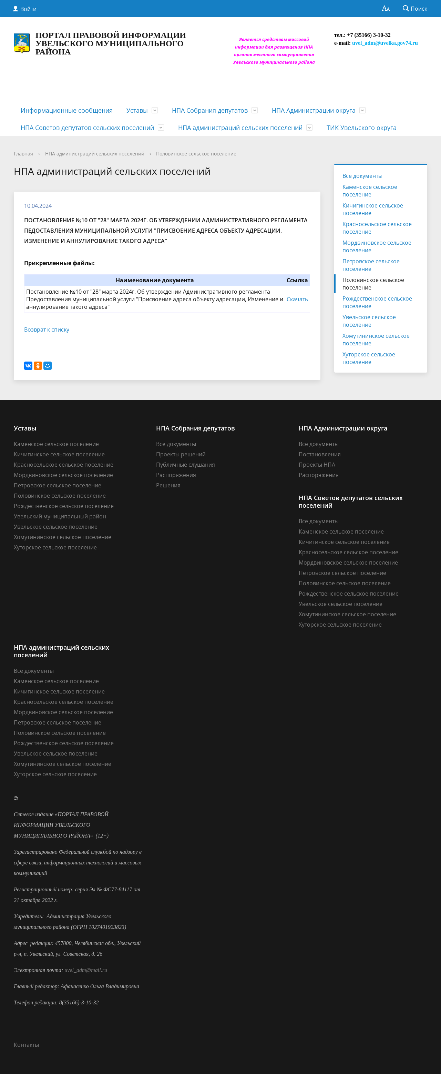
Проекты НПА (317, 464)
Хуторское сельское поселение (368, 358)
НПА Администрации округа (314, 110)
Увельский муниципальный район (60, 516)
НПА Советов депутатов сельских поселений (87, 127)
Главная (23, 153)
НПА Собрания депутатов (210, 110)
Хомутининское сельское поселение (376, 339)
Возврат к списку (46, 329)
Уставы (137, 110)
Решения (168, 485)
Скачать (297, 299)
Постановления (320, 454)
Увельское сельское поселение (369, 320)
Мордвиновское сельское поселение (376, 246)
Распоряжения (176, 475)
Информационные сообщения (67, 110)
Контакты (26, 1044)
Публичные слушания (185, 464)
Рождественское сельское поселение (377, 302)
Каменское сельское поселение (369, 190)
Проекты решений (181, 454)
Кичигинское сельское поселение (372, 209)
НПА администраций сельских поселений (240, 127)
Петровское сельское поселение (371, 265)
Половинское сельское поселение (196, 153)
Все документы (362, 176)
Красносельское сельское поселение (377, 227)
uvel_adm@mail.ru (85, 970)
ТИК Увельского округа (362, 127)
